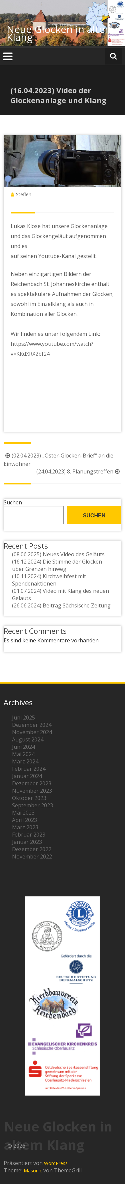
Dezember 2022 (31, 849)
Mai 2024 (23, 754)
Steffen (23, 194)
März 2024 (25, 761)
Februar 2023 (28, 834)
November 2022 (32, 856)
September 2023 (32, 805)
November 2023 (32, 790)
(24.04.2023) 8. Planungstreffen (78, 471)
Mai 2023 (23, 812)
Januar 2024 (27, 776)
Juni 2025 (23, 717)
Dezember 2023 (31, 783)
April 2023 (24, 820)
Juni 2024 (23, 746)
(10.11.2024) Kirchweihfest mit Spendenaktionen (49, 580)
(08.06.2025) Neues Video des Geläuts (58, 554)
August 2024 (27, 739)
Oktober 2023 (29, 798)
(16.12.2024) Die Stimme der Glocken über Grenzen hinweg (57, 565)
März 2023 (25, 827)
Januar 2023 (27, 842)
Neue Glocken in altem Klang (60, 33)
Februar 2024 (28, 768)
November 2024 (32, 732)
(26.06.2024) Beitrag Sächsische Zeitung (61, 605)
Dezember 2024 (31, 724)
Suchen (13, 502)
